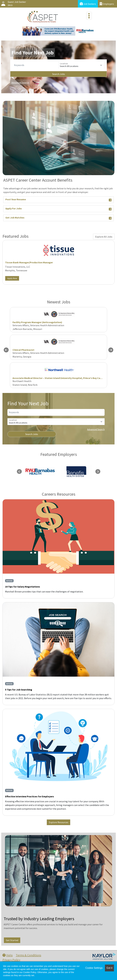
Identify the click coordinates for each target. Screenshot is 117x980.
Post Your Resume (58, 200)
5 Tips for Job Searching (18, 689)
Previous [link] (19, 471)
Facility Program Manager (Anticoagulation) (37, 322)
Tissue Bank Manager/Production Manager (29, 262)
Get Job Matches (58, 218)
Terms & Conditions (28, 955)
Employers (107, 4)
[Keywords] (36, 65)
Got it (109, 968)
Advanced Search (20, 82)
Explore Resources (58, 822)
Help (7, 955)
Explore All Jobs (103, 236)
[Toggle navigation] (89, 16)
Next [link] (97, 471)
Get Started (12, 940)
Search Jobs (58, 74)
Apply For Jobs (58, 209)
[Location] (81, 65)
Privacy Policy (11, 960)
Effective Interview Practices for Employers (29, 796)
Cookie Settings (94, 968)
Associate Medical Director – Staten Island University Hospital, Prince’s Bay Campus (59, 378)
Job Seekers (88, 4)
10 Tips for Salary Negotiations (22, 586)
